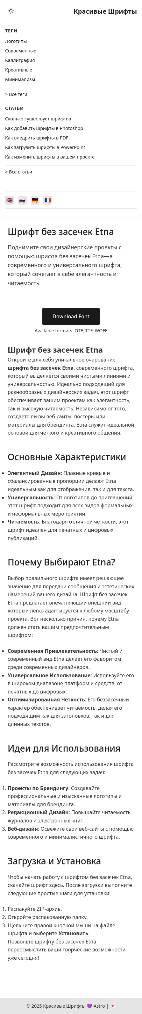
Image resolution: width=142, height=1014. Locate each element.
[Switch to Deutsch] (35, 200)
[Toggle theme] (11, 11)
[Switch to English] (9, 200)
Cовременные (20, 51)
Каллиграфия (20, 60)
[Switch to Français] (47, 200)
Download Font (71, 316)
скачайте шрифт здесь (35, 885)
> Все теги (16, 94)
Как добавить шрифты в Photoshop (44, 128)
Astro (99, 1006)
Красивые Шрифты (105, 11)
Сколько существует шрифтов (38, 119)
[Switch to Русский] (22, 200)
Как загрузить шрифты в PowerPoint (45, 147)
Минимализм (20, 79)
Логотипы (16, 41)
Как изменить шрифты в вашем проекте (50, 157)
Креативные (18, 70)
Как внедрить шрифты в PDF (36, 138)
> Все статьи (18, 172)
